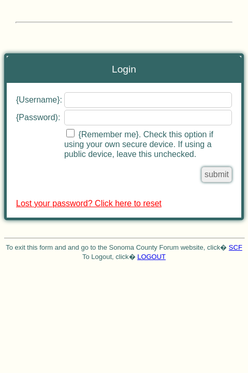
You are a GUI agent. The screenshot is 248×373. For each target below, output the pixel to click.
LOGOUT (151, 257)
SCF (235, 247)
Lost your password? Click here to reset (89, 203)
